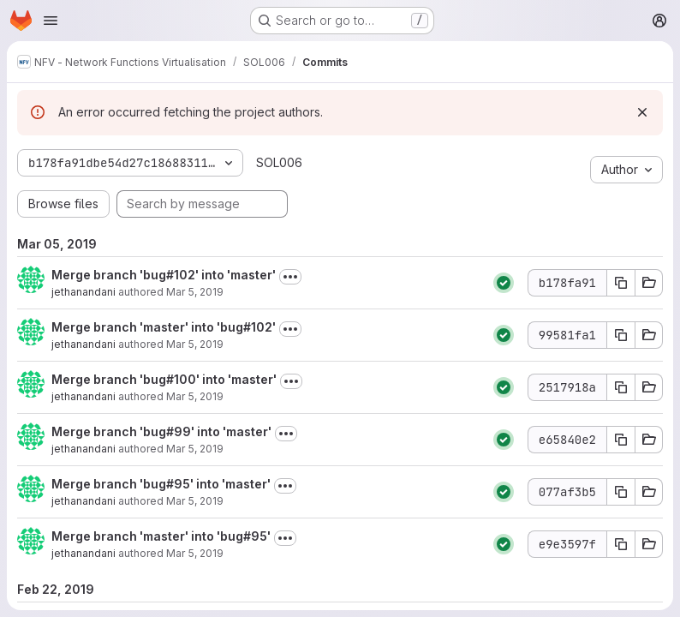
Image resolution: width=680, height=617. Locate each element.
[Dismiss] (642, 112)
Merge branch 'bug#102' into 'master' (163, 274)
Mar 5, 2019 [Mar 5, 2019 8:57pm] (195, 553)
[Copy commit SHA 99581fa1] (621, 335)
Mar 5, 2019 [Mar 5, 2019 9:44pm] (195, 448)
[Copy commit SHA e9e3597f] (621, 544)
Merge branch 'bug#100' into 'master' (164, 379)
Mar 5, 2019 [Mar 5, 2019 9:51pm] (195, 396)
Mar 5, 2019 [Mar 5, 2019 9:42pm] (195, 500)
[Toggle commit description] (290, 277)
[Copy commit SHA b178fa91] (621, 283)
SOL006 (279, 162)
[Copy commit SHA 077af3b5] (621, 492)
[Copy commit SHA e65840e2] (621, 439)
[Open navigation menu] (50, 20)
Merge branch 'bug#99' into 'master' (161, 431)
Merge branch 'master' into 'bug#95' (161, 536)
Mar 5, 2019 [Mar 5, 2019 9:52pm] (195, 344)
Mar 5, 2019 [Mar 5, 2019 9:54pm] (195, 291)
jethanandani (83, 291)
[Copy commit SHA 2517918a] (621, 387)
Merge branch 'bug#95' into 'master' (161, 483)
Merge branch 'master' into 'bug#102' (163, 327)
